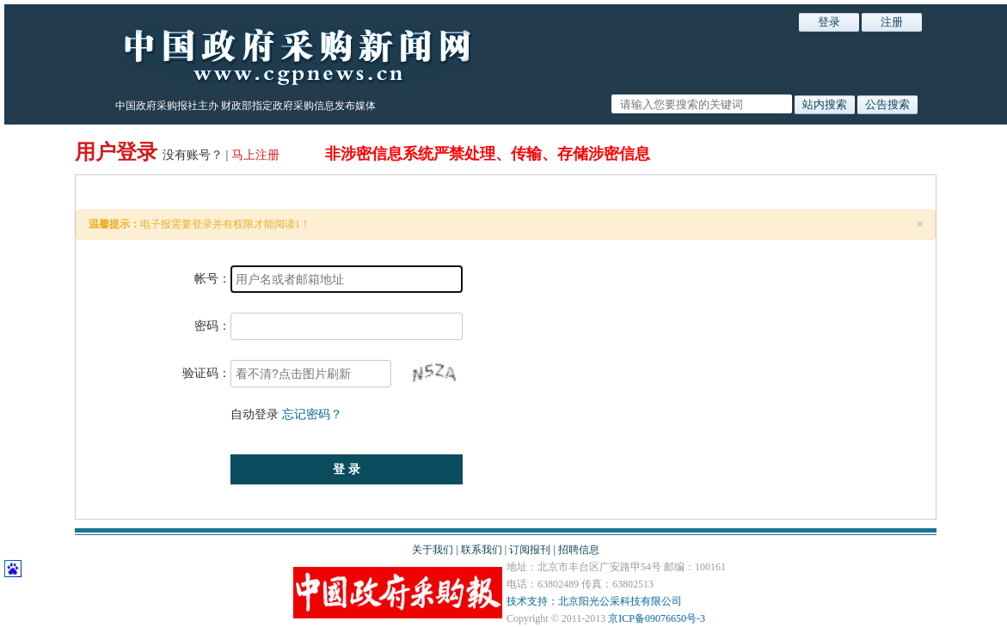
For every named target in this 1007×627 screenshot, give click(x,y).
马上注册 (257, 155)
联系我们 (481, 550)
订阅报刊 (529, 550)
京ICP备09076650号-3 (656, 618)
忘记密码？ (312, 414)
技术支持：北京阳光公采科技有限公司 (594, 601)
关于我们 (432, 550)
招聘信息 (578, 550)
